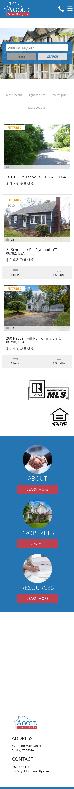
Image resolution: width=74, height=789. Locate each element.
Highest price (36, 95)
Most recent (14, 95)
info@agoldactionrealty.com (30, 771)
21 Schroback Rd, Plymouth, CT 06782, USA (31, 252)
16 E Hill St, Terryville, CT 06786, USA (36, 177)
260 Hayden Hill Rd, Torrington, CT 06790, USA (34, 340)
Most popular (37, 107)
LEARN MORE (38, 489)
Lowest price (59, 95)
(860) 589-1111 (21, 767)
